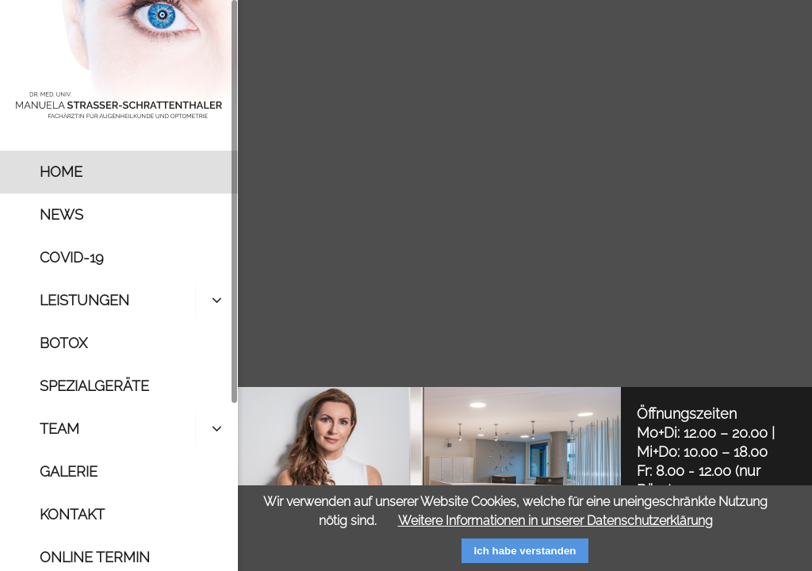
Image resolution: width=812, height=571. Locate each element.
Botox (63, 343)
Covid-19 (72, 257)
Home (61, 171)
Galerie (69, 471)
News (61, 214)
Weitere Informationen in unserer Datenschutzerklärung (555, 520)
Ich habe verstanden (525, 551)
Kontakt (72, 514)
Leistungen (84, 300)
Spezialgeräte (94, 385)
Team (59, 428)
